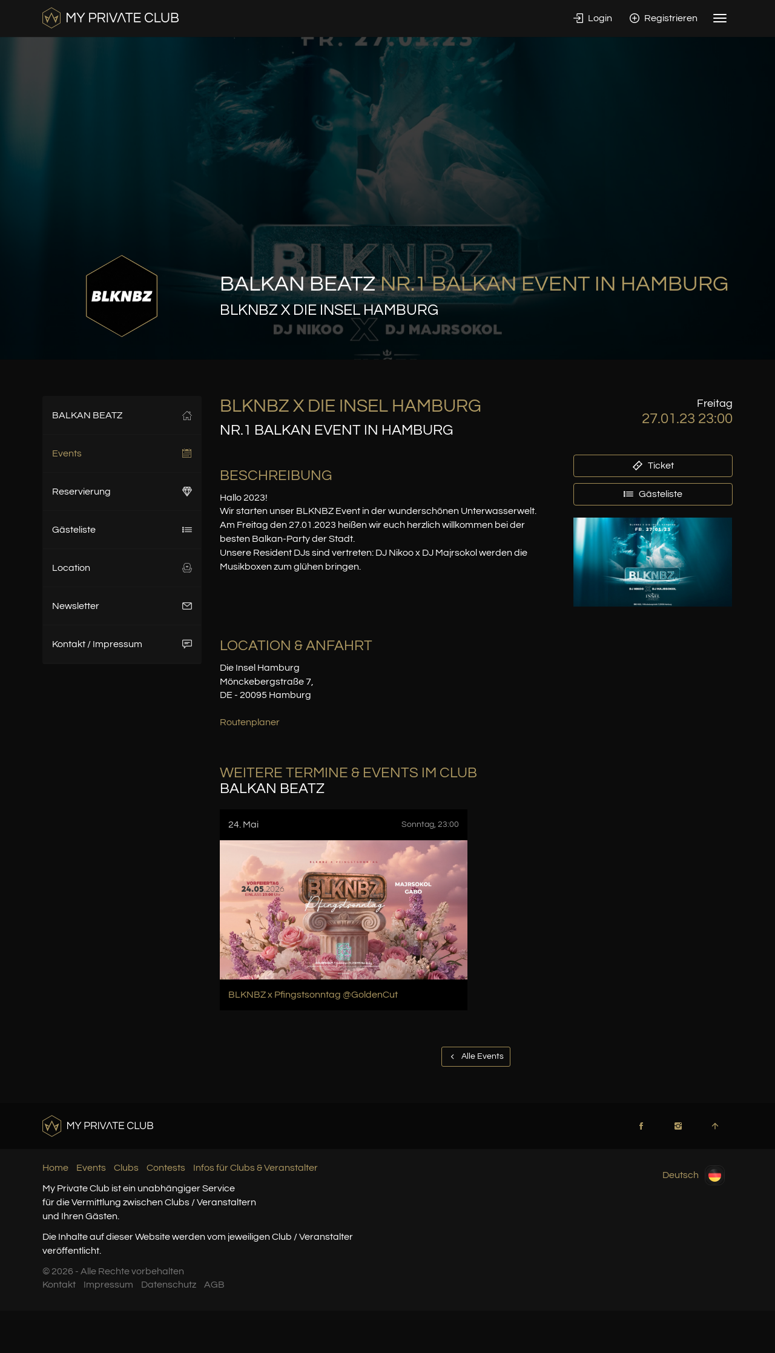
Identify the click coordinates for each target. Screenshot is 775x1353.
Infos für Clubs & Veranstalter (255, 1168)
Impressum (108, 1284)
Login (592, 18)
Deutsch (693, 1175)
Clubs (126, 1168)
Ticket (653, 465)
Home (55, 1168)
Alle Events (476, 1056)
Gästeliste (122, 529)
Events (122, 453)
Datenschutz (168, 1284)
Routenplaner (250, 722)
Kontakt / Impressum (122, 644)
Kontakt (59, 1284)
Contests (166, 1168)
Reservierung (122, 491)
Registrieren (664, 18)
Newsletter (122, 606)
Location (122, 567)
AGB (214, 1284)
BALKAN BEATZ (122, 415)
